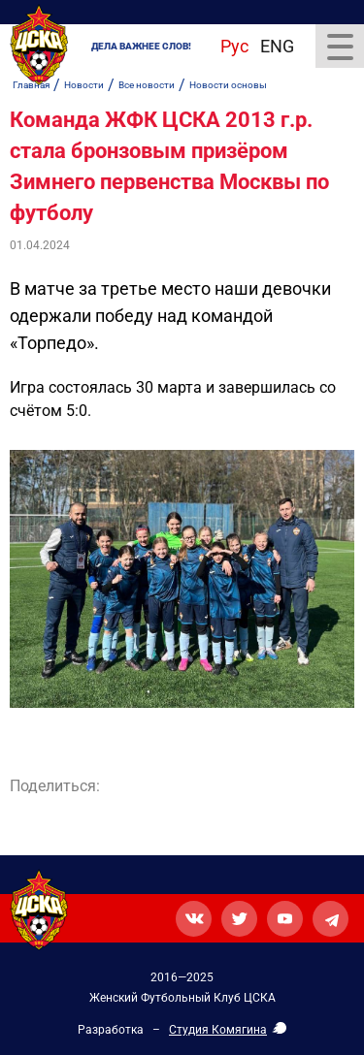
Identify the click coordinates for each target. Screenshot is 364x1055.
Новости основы (228, 85)
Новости (84, 85)
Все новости (146, 85)
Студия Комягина (218, 1030)
